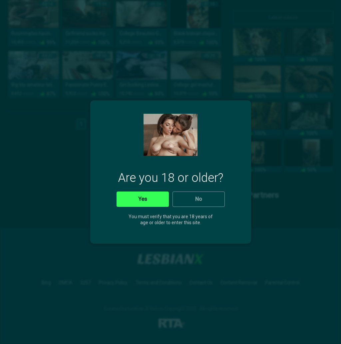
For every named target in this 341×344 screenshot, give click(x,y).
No (198, 199)
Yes (142, 199)
